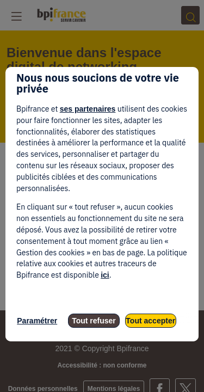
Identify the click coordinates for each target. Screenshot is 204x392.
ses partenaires (88, 109)
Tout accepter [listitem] (150, 320)
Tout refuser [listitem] (94, 320)
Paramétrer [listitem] (37, 320)
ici (105, 275)
